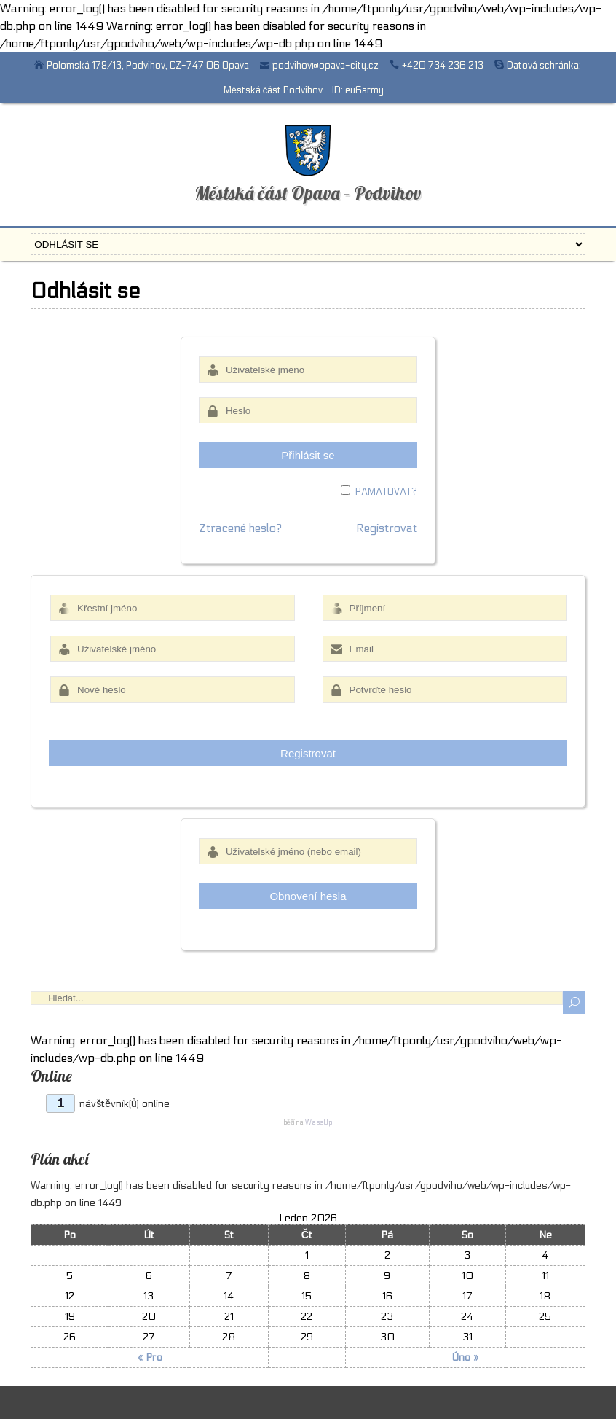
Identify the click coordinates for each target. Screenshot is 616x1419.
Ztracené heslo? (240, 528)
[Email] (445, 649)
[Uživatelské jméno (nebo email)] (308, 851)
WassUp (318, 1123)
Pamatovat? (386, 492)
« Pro (150, 1357)
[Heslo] (308, 410)
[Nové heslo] (172, 689)
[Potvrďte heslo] (445, 689)
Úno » (464, 1357)
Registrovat (386, 528)
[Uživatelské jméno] (308, 369)
